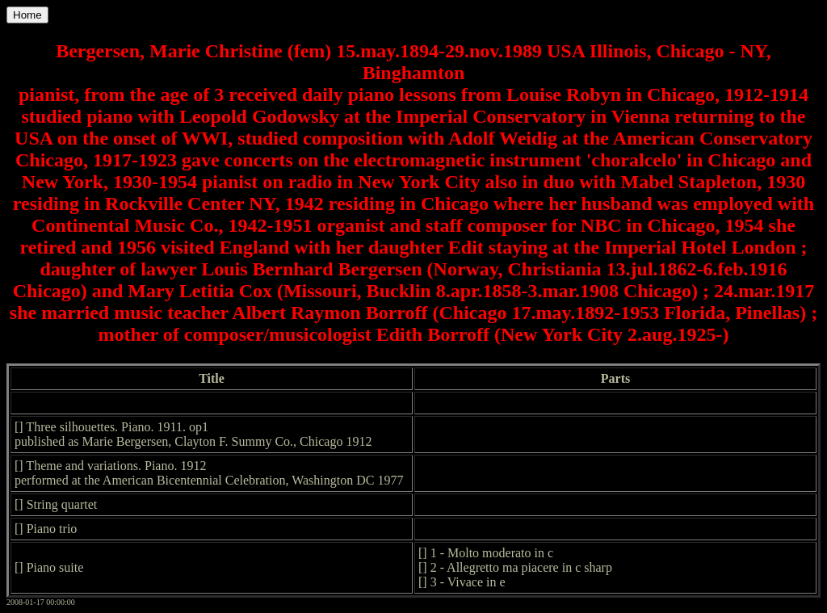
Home (27, 15)
